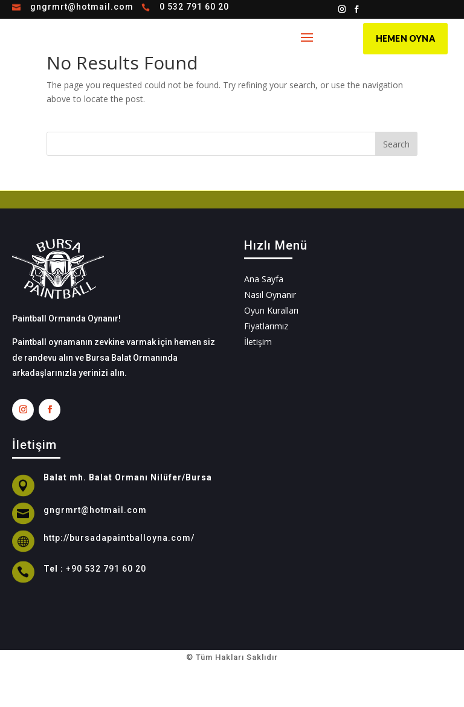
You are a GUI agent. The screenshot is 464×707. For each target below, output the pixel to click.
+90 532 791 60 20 (106, 568)
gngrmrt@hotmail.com (82, 6)
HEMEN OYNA (405, 38)
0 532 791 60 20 (194, 6)
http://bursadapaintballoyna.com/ (119, 538)
